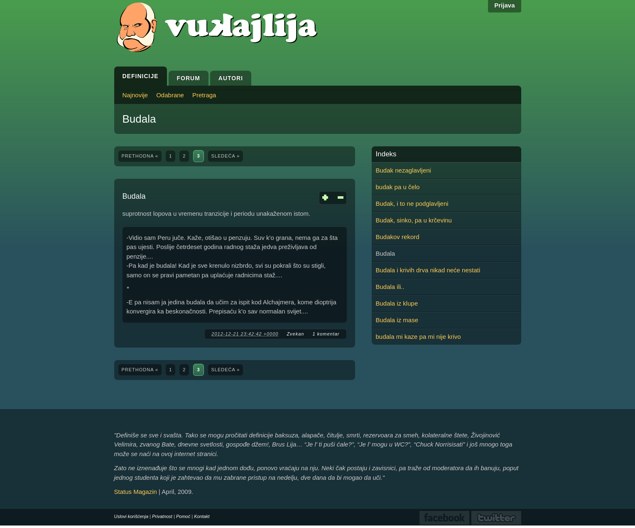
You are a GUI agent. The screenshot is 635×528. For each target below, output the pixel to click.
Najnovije (135, 95)
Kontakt (201, 516)
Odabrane (170, 95)
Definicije (141, 76)
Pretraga (204, 95)
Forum (188, 78)
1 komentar (325, 333)
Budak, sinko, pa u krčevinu (414, 220)
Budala (134, 196)
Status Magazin (135, 491)
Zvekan (295, 333)
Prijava (504, 5)
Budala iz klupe (397, 303)
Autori (230, 78)
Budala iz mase (397, 319)
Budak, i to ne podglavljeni (412, 203)
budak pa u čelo (398, 186)
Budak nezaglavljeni (403, 170)
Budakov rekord (397, 236)
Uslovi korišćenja (131, 516)
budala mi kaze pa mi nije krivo (418, 336)
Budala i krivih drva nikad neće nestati (428, 270)
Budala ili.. (390, 286)
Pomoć (183, 516)
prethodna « (140, 155)
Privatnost (162, 516)
